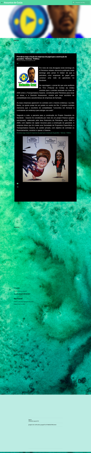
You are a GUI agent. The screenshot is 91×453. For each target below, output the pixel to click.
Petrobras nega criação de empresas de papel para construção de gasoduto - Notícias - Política (44, 133)
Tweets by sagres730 (33, 421)
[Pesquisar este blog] (82, 2)
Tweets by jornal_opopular (20, 291)
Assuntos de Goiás (13, 2)
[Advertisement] (45, 214)
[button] (17, 63)
